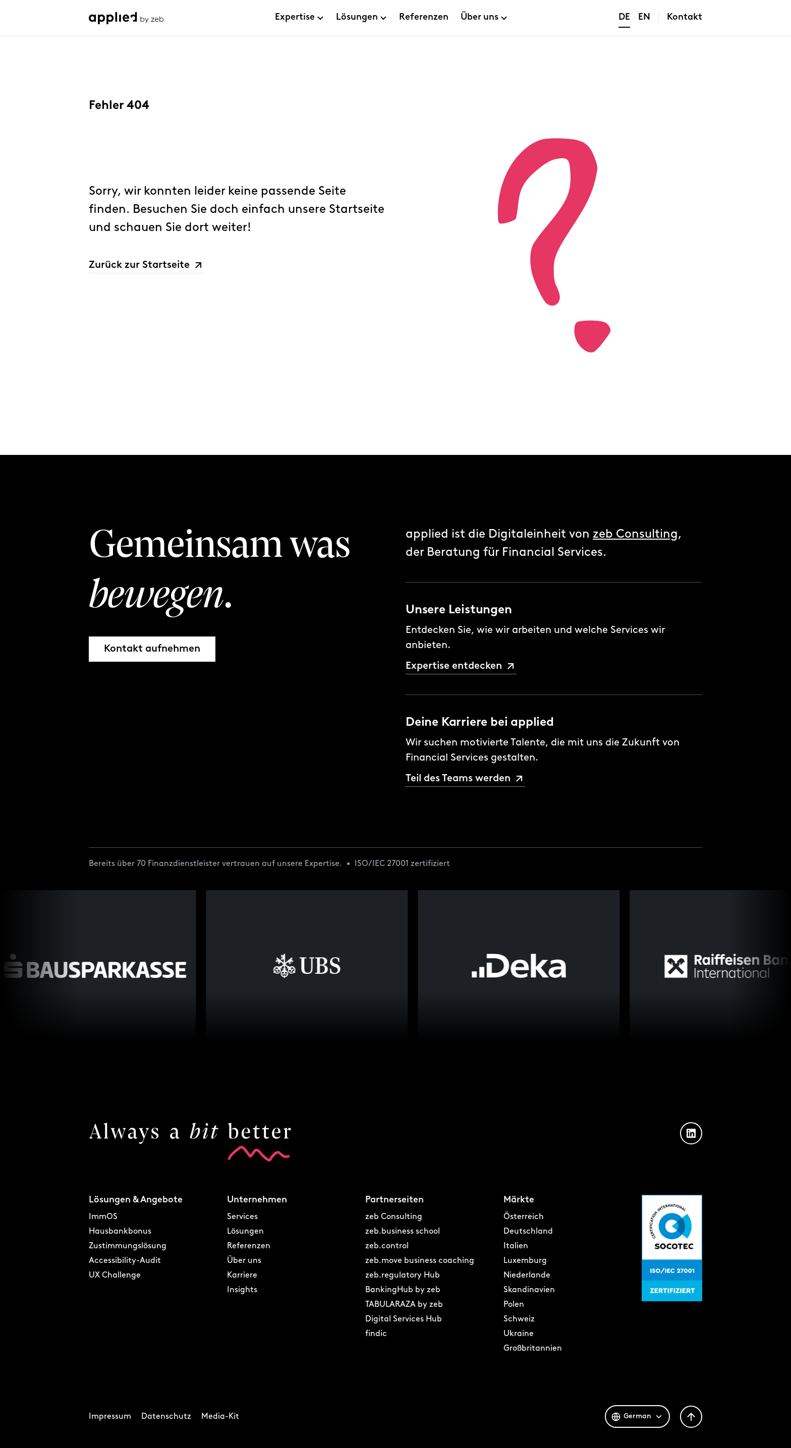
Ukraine (518, 1334)
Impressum (110, 1417)
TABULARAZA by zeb (404, 1305)
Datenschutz (166, 1417)
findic (376, 1334)
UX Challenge (115, 1275)
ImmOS (103, 1217)
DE (624, 17)
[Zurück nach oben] (691, 1417)
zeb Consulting (635, 535)
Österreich (523, 1217)
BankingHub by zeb (402, 1290)
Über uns (479, 17)
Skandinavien (529, 1290)
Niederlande (526, 1275)
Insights (242, 1290)
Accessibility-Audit (125, 1261)
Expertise (295, 17)
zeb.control (387, 1246)
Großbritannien (532, 1349)
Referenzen (423, 17)
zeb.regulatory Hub (402, 1275)
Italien (515, 1246)
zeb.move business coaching (419, 1261)
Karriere (242, 1275)
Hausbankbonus (120, 1232)
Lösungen (357, 17)
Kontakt (684, 17)
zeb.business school (402, 1232)
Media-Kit (220, 1417)
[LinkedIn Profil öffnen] (691, 1133)
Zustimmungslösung (127, 1246)
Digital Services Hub (403, 1319)
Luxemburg (525, 1261)
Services (242, 1217)
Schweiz (519, 1319)
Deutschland (528, 1232)
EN (644, 17)
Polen (513, 1305)
